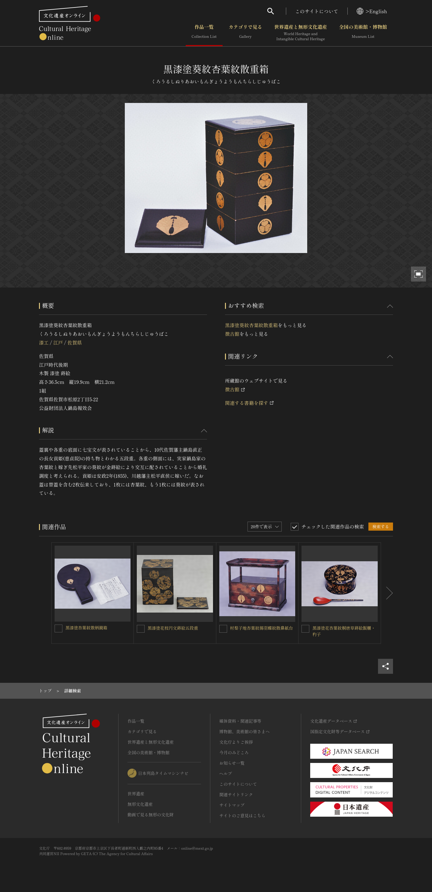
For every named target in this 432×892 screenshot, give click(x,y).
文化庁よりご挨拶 (236, 742)
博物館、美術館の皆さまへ (244, 731)
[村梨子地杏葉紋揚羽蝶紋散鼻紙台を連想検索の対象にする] (223, 629)
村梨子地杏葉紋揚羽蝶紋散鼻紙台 (261, 628)
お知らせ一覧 (231, 763)
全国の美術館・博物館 (363, 32)
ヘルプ (225, 773)
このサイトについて (316, 11)
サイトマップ (231, 805)
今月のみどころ (234, 752)
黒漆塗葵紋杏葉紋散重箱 (251, 325)
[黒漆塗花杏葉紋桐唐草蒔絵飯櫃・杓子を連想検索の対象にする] (305, 629)
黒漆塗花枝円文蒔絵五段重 (173, 628)
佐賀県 (75, 342)
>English (372, 11)
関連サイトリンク (236, 794)
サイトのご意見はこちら (242, 815)
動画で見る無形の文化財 (151, 815)
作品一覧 (204, 32)
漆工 (44, 342)
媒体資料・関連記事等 (240, 721)
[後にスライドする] (387, 593)
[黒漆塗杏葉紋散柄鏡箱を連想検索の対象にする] (58, 628)
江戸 (58, 342)
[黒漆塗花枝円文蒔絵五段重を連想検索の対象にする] (141, 629)
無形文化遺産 (140, 804)
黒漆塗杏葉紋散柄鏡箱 (86, 628)
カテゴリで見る (245, 32)
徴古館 (232, 333)
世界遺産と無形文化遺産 (300, 32)
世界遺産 (136, 794)
